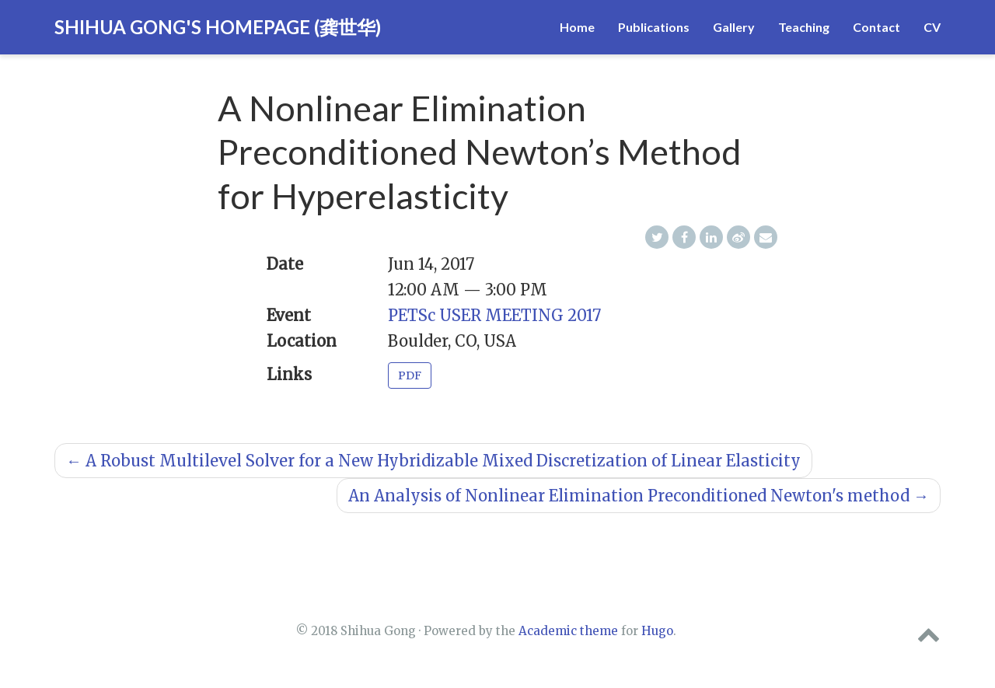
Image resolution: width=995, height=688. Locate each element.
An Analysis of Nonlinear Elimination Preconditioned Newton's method (638, 495)
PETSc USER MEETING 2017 (494, 315)
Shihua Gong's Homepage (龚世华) (217, 27)
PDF (409, 375)
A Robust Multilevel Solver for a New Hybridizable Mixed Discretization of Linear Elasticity (433, 460)
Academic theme (568, 630)
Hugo (657, 630)
